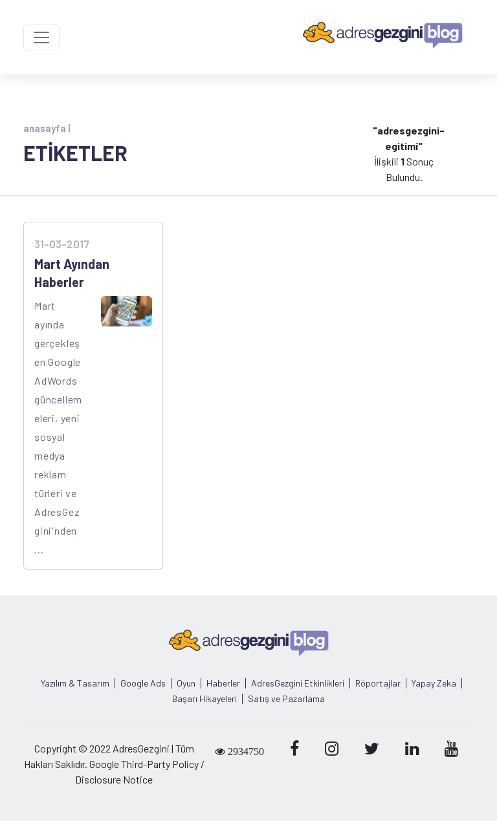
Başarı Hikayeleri (204, 699)
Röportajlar (378, 683)
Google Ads (143, 683)
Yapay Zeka (434, 683)
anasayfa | (46, 128)
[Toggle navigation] (41, 37)
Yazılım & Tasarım (75, 683)
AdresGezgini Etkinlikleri (297, 683)
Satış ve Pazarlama (286, 699)
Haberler (223, 683)
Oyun (186, 683)
